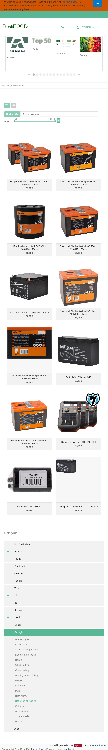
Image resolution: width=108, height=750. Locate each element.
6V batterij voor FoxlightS (29, 506)
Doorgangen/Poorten (26, 654)
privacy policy (70, 2)
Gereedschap (22, 670)
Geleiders (20, 706)
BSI (11, 602)
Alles (16, 728)
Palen (18, 690)
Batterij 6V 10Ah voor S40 (78, 377)
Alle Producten (22, 544)
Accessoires (21, 711)
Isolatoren (20, 685)
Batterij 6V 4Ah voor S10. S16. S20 (78, 442)
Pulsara (19, 721)
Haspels (19, 680)
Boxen (18, 660)
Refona (13, 610)
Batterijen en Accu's (25, 701)
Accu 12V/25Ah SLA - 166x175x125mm (29, 312)
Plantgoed (14, 566)
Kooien (18, 580)
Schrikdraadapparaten (26, 649)
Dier (11, 595)
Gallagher (14, 632)
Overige (18, 573)
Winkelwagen (85, 27)
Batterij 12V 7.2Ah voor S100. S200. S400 (78, 506)
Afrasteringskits (23, 639)
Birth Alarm (21, 696)
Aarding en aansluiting (27, 675)
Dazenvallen (21, 644)
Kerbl (12, 617)
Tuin (11, 588)
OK (97, 3)
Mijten (12, 624)
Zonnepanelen (22, 716)
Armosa (13, 551)
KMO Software (98, 745)
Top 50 (17, 558)
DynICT (78, 746)
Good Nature (22, 665)
